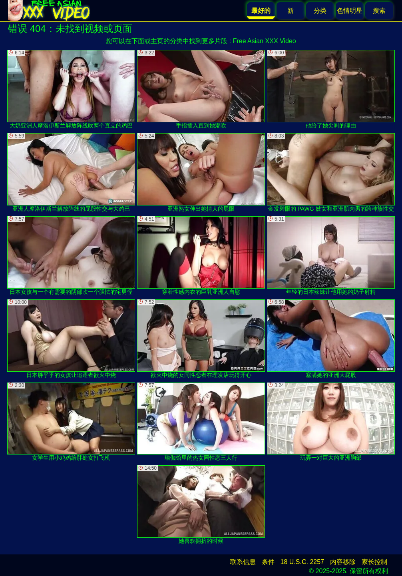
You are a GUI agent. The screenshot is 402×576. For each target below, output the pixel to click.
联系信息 (243, 561)
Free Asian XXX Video (264, 41)
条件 (268, 561)
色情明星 (349, 10)
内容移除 (343, 561)
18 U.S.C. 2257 (302, 561)
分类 (320, 10)
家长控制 (374, 561)
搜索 (379, 10)
